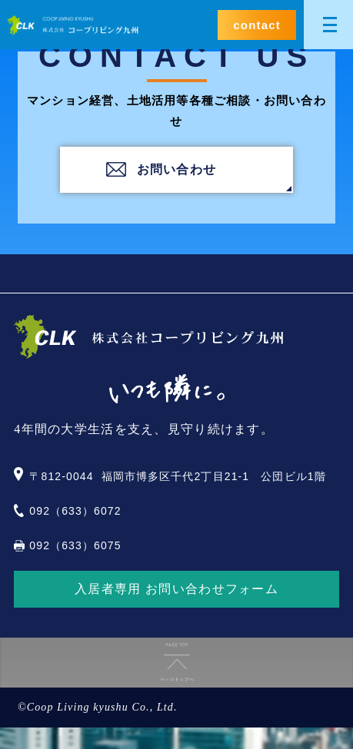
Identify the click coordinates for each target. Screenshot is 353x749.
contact (257, 24)
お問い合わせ (177, 169)
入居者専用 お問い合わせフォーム (176, 588)
